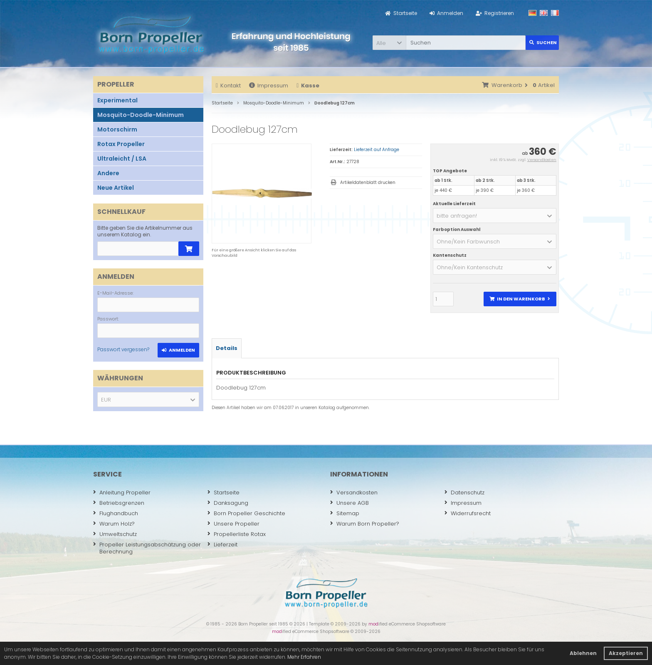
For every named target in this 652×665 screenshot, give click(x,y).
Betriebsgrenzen (118, 503)
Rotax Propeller (121, 144)
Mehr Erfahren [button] (304, 656)
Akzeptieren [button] (626, 653)
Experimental (117, 100)
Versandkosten (541, 159)
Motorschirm (117, 129)
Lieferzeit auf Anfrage (376, 149)
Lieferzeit (222, 544)
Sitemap (344, 513)
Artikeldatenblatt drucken (367, 182)
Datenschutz (464, 492)
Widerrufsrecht (468, 513)
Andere (108, 173)
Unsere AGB (349, 503)
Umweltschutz (115, 534)
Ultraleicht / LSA (121, 158)
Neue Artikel (115, 188)
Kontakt (228, 85)
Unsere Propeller (233, 524)
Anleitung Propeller (122, 492)
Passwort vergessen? (123, 349)
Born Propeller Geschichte (246, 513)
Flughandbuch (115, 513)
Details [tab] (226, 348)
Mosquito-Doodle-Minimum (140, 115)
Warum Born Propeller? (364, 524)
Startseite (223, 492)
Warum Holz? (114, 524)
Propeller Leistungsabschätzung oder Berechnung (147, 548)
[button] (389, 42)
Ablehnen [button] (583, 653)
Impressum (268, 85)
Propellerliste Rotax (236, 534)
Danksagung (227, 503)
